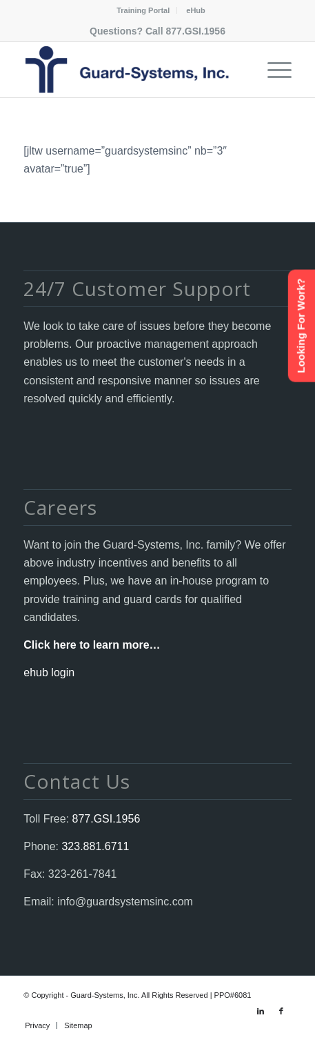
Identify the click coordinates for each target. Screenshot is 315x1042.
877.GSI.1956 (195, 31)
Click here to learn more (86, 645)
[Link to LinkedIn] (260, 1011)
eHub (195, 10)
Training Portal (143, 10)
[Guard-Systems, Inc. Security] (130, 69)
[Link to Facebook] (281, 1011)
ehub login (48, 672)
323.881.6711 (94, 846)
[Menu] (273, 69)
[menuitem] (143, 10)
